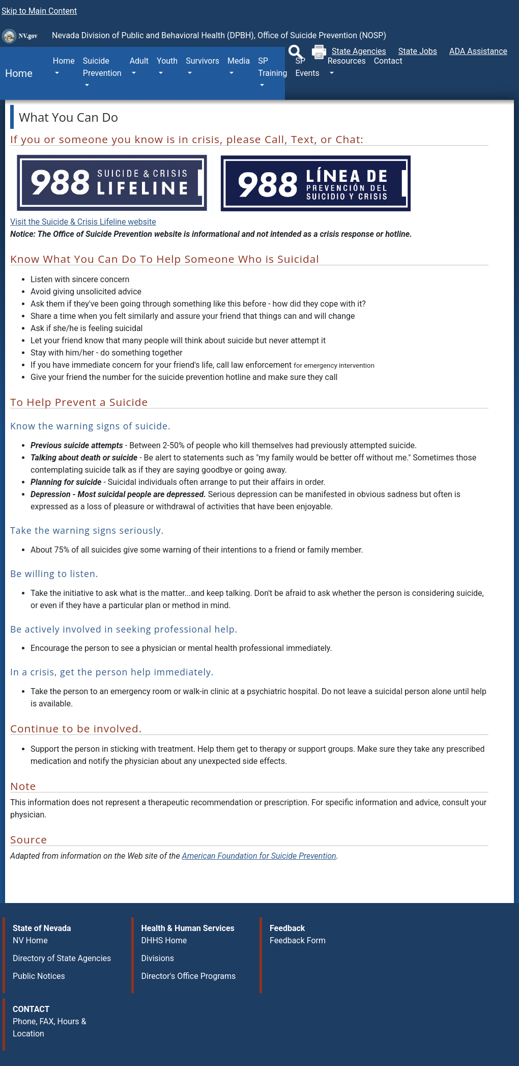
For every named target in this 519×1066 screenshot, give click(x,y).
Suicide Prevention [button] (102, 67)
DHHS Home (164, 940)
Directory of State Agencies (62, 958)
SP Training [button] (272, 67)
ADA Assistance (478, 51)
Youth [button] (167, 61)
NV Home (30, 940)
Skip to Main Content (39, 11)
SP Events (307, 67)
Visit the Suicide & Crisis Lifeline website (83, 222)
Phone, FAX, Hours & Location (49, 1027)
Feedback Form (298, 940)
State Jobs (417, 51)
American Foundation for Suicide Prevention (259, 856)
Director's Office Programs (188, 976)
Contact (388, 61)
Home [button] (64, 61)
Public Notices (39, 976)
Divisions (157, 958)
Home (16, 73)
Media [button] (238, 61)
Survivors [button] (202, 61)
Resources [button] (347, 61)
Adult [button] (139, 61)
